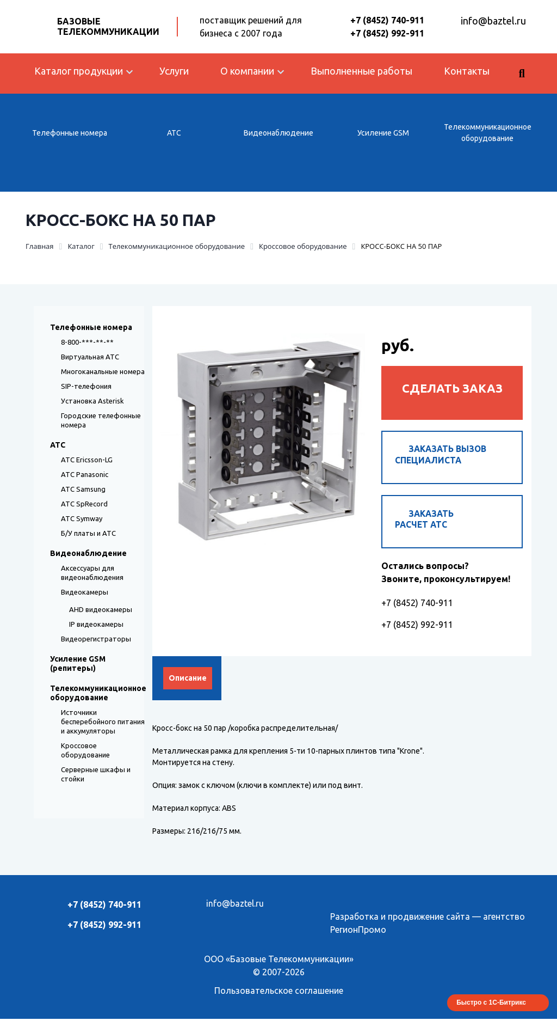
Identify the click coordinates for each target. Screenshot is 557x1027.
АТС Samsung (83, 489)
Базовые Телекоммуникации (108, 26)
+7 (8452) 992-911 (387, 33)
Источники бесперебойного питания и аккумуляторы (103, 721)
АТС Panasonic (84, 474)
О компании (247, 70)
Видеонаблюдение (278, 133)
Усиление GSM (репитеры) (78, 664)
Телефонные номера (69, 133)
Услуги (174, 70)
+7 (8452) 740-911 (387, 20)
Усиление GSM (383, 133)
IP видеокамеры (96, 624)
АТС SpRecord (84, 504)
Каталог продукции (78, 70)
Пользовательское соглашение (278, 999)
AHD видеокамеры (100, 609)
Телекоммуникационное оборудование (487, 133)
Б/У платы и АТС (88, 533)
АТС (174, 133)
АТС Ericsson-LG (87, 459)
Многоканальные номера (103, 371)
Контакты (467, 70)
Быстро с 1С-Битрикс (491, 1010)
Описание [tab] (188, 686)
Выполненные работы (361, 70)
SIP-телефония (86, 386)
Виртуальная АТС (90, 356)
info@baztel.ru (493, 20)
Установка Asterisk (92, 401)
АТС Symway (81, 518)
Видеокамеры (84, 592)
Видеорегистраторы (96, 639)
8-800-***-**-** (87, 342)
